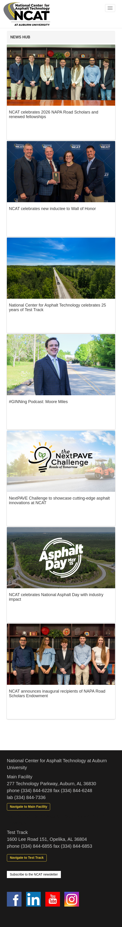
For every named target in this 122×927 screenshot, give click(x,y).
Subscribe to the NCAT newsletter (34, 874)
